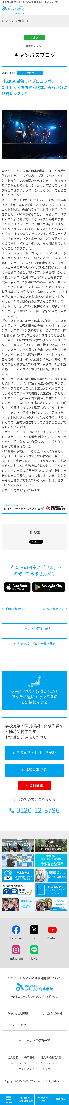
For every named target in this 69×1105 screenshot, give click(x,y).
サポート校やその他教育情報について (36, 978)
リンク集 (45, 1069)
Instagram (16, 958)
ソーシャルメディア (46, 1063)
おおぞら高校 (13, 12)
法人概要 (13, 1057)
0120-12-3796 (38, 810)
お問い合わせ (17, 1024)
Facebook (16, 938)
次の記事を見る (53, 608)
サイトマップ (26, 1069)
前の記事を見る (15, 608)
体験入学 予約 (43, 1099)
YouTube (52, 938)
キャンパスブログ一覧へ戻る (36, 643)
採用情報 (29, 1057)
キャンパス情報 (13, 20)
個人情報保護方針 (51, 1057)
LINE (34, 958)
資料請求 (60, 1099)
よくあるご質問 (51, 1013)
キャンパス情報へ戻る (36, 628)
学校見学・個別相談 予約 (26, 1099)
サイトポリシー (20, 1063)
